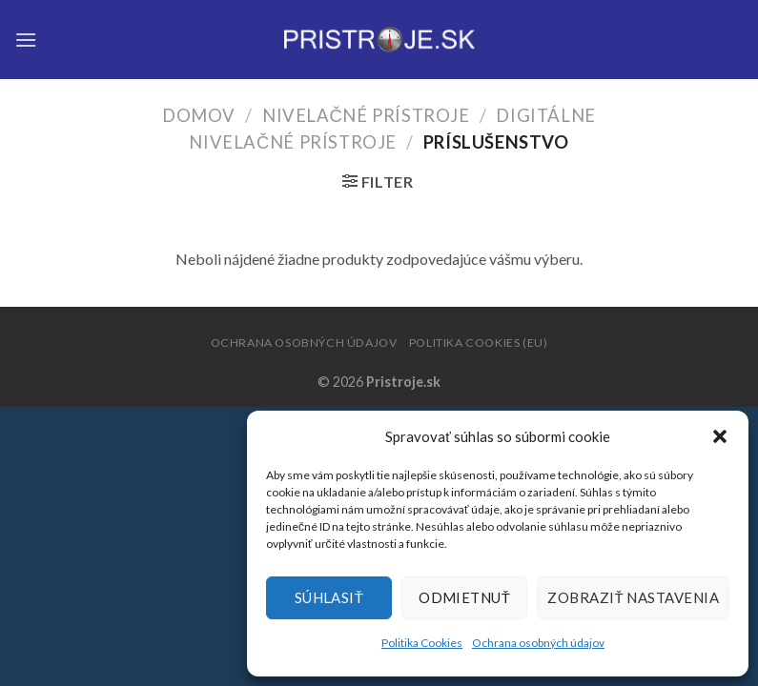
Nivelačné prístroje (366, 115)
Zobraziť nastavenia (633, 597)
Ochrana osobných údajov (538, 643)
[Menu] (25, 39)
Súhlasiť (329, 597)
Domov (199, 115)
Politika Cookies (421, 643)
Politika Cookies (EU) (478, 342)
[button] (719, 436)
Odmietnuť (464, 597)
